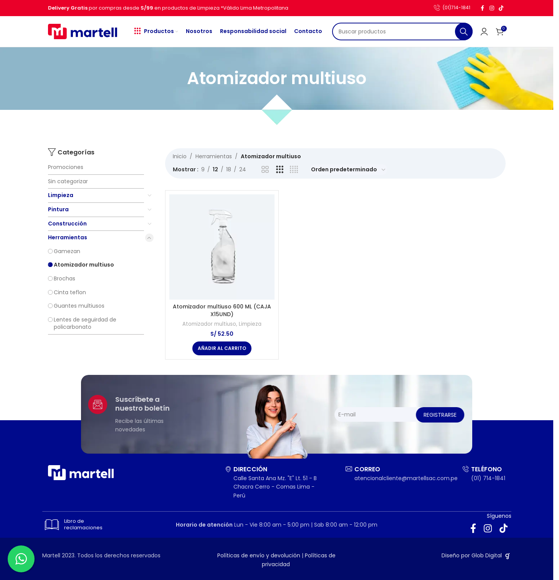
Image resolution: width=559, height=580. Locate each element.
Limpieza (60, 195)
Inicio (180, 156)
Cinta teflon (70, 292)
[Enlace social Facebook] (482, 8)
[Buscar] (402, 31)
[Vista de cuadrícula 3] (279, 169)
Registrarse (474, 415)
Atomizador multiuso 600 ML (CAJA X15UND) (222, 310)
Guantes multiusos (79, 306)
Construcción (67, 223)
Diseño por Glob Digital (476, 555)
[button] (221, 348)
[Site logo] (82, 31)
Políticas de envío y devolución (258, 555)
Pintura (58, 209)
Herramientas (67, 237)
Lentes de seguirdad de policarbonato (85, 323)
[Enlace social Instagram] (491, 8)
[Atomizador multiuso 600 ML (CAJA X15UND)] (222, 247)
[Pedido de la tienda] (348, 169)
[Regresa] (177, 78)
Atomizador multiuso (84, 264)
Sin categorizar (68, 181)
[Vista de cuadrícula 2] (265, 169)
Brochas (64, 278)
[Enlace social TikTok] (501, 8)
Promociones (65, 167)
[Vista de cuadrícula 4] (294, 169)
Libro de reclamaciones (71, 524)
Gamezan (67, 251)
